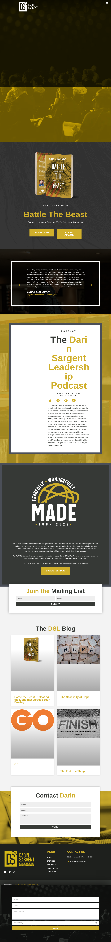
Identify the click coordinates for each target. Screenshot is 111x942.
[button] (107, 3)
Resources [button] (52, 864)
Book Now (51, 872)
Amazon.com (78, 222)
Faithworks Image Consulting (26, 884)
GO (16, 764)
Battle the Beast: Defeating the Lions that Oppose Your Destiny (32, 700)
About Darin (52, 868)
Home (49, 857)
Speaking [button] (51, 861)
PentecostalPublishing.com (58, 222)
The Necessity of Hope (74, 697)
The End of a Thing (72, 771)
